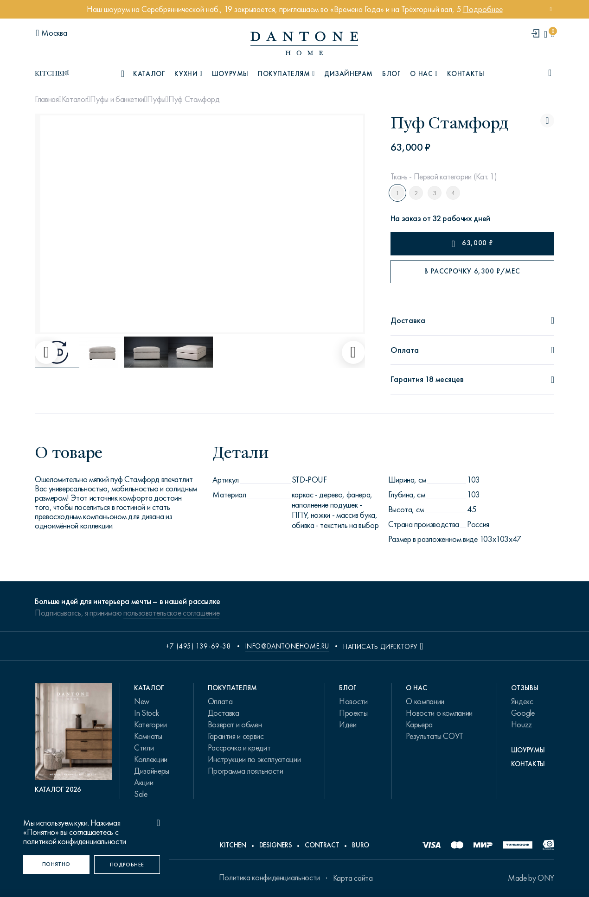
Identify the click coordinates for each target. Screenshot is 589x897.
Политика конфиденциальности (269, 877)
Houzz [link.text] (521, 724)
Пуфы (156, 99)
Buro (360, 845)
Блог (391, 74)
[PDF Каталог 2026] (73, 738)
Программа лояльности (245, 771)
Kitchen (233, 845)
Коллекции (150, 759)
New (141, 701)
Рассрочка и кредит (239, 747)
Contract (322, 845)
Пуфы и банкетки (117, 99)
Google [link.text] (523, 713)
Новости (353, 701)
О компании (425, 701)
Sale (140, 794)
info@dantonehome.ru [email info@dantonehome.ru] (287, 646)
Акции (143, 782)
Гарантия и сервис (236, 736)
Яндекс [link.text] (522, 701)
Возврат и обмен (235, 724)
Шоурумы (230, 74)
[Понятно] (56, 864)
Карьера (419, 724)
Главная (46, 99)
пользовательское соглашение (171, 613)
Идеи (348, 724)
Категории (150, 724)
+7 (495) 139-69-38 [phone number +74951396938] (198, 646)
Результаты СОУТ (434, 736)
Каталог (74, 99)
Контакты (466, 74)
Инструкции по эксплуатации (254, 759)
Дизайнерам (348, 74)
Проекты (353, 713)
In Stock (146, 713)
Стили (144, 747)
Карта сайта (353, 878)
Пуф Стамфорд (194, 99)
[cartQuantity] (552, 34)
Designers (275, 845)
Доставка (223, 713)
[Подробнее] (127, 864)
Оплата (220, 701)
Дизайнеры (151, 771)
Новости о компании (439, 713)
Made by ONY (531, 878)
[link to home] (304, 43)
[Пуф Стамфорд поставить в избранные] (547, 120)
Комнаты (148, 736)
